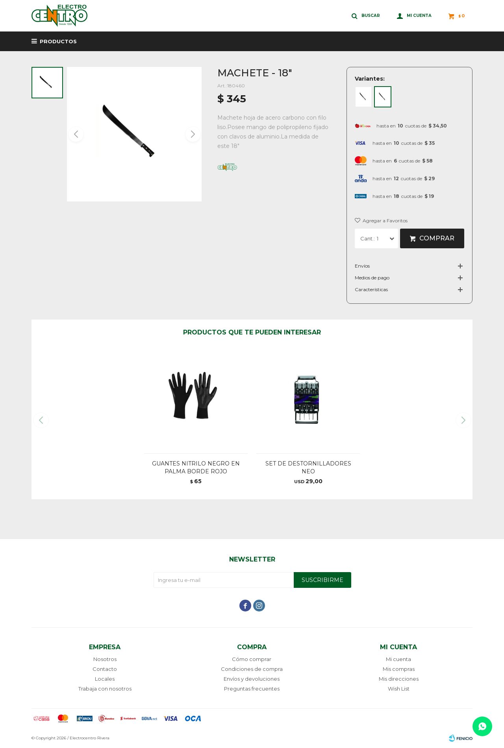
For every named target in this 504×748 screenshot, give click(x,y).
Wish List (399, 688)
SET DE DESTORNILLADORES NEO (308, 467)
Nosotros (105, 659)
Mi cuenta (398, 659)
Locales (105, 679)
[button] (192, 134)
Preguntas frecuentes (252, 688)
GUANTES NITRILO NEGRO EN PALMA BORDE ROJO (196, 467)
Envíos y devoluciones (252, 679)
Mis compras (399, 669)
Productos (58, 41)
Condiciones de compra (252, 669)
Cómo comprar (251, 659)
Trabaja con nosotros (105, 688)
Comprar (436, 238)
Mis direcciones (399, 679)
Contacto (105, 669)
